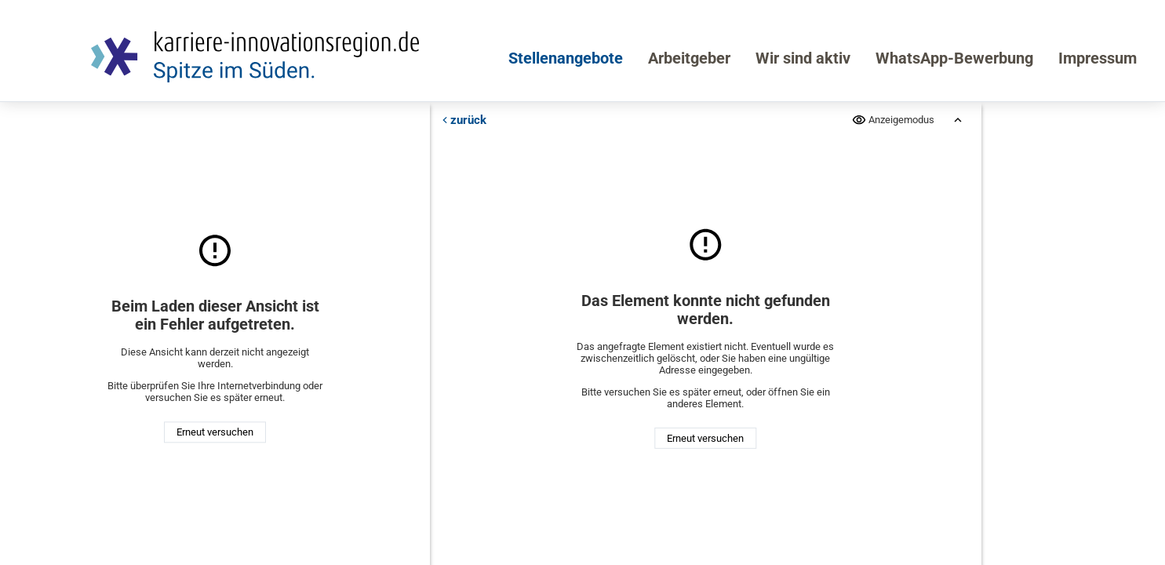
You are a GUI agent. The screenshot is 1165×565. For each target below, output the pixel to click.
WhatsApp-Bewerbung (954, 58)
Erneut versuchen (215, 433)
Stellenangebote (565, 58)
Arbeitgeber (689, 58)
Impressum (1097, 58)
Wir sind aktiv (802, 58)
